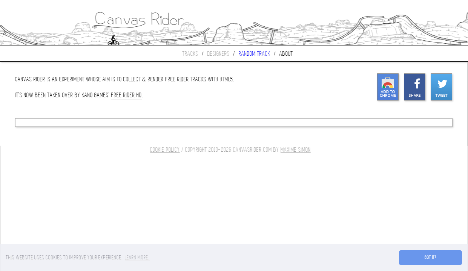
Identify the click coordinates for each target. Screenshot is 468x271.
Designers (218, 54)
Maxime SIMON (296, 150)
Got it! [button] (430, 257)
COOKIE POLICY (165, 150)
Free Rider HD (126, 95)
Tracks (190, 54)
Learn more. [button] (137, 257)
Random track (254, 54)
